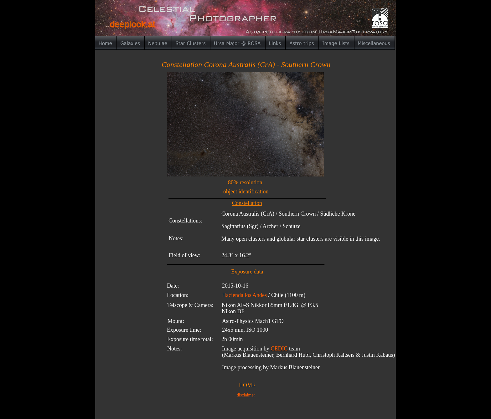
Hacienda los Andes (244, 295)
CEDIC (279, 348)
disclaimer (246, 395)
